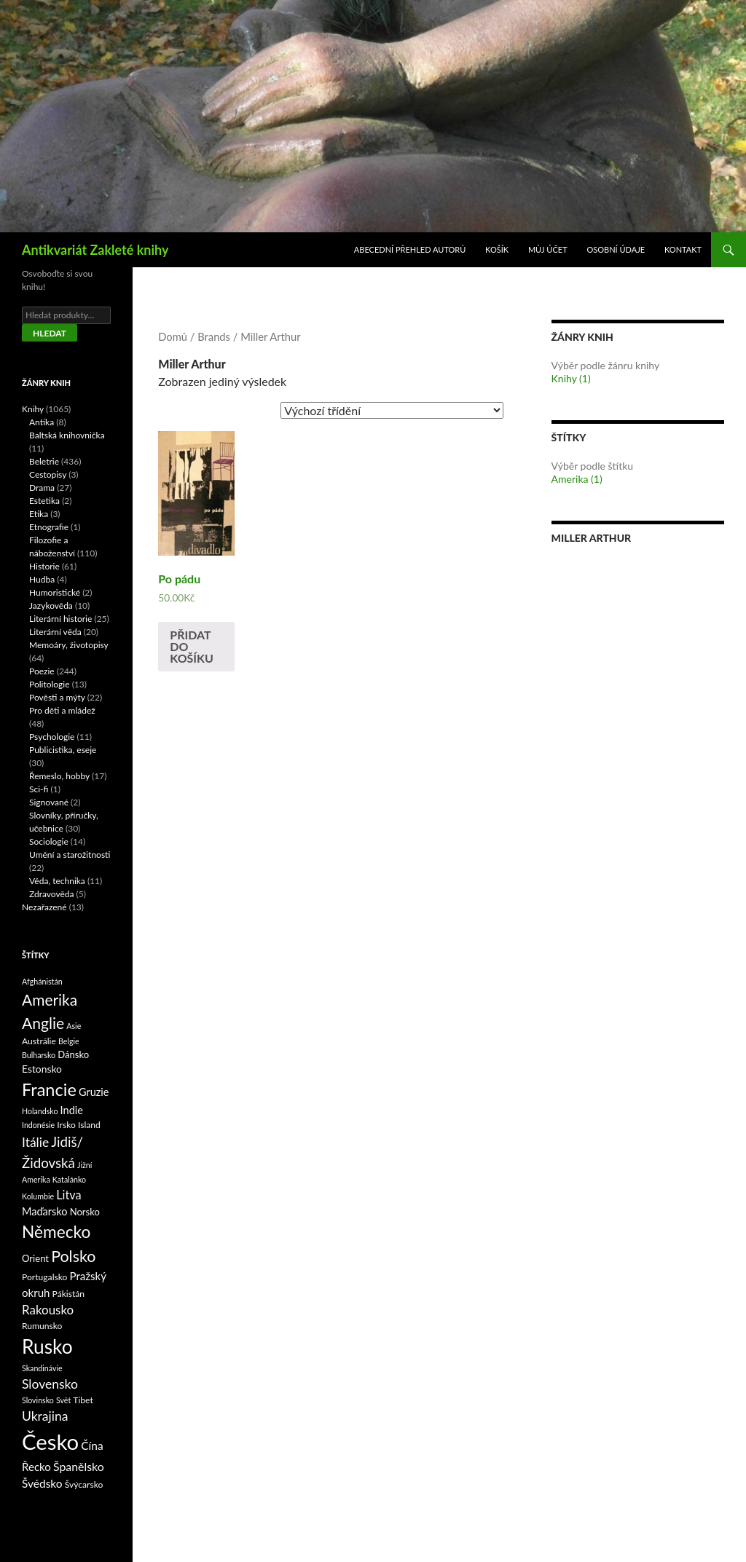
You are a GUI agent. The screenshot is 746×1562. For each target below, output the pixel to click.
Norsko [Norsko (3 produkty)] (85, 1212)
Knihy (33, 408)
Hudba (42, 579)
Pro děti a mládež (62, 710)
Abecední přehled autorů (410, 249)
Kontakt (683, 249)
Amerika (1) (576, 479)
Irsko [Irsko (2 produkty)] (66, 1124)
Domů (172, 336)
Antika (41, 422)
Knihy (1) (571, 378)
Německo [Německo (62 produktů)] (56, 1232)
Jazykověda (51, 605)
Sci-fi (38, 789)
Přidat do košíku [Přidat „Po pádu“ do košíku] (191, 646)
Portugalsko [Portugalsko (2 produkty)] (44, 1276)
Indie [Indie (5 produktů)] (71, 1110)
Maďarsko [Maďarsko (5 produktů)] (45, 1211)
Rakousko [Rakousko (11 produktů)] (48, 1309)
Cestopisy (47, 474)
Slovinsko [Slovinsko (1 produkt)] (38, 1400)
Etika (38, 513)
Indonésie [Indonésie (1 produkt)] (38, 1124)
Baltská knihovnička (67, 435)
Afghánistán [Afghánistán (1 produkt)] (42, 981)
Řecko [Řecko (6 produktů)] (36, 1466)
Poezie (42, 671)
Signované (48, 802)
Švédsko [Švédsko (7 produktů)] (42, 1483)
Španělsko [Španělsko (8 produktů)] (78, 1466)
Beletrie (44, 461)
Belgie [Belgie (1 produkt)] (68, 1041)
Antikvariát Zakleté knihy (95, 250)
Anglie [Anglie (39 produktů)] (43, 1023)
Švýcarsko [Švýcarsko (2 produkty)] (84, 1484)
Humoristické (54, 592)
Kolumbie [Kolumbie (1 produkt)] (38, 1196)
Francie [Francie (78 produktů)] (49, 1089)
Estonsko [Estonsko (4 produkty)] (42, 1068)
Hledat (49, 333)
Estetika (44, 500)
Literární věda (55, 631)
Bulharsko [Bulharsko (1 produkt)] (38, 1055)
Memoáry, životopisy (69, 644)
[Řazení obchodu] (391, 410)
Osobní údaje (616, 249)
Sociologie (48, 841)
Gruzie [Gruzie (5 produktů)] (94, 1092)
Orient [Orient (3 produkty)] (35, 1258)
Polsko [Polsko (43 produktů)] (73, 1256)
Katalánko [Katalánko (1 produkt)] (69, 1179)
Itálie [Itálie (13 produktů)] (35, 1142)
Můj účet (548, 249)
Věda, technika (57, 880)
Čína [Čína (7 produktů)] (92, 1445)
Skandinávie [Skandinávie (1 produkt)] (42, 1368)
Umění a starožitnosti (70, 854)
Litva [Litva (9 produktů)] (68, 1195)
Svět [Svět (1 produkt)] (63, 1400)
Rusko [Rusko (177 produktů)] (47, 1346)
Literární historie (60, 618)
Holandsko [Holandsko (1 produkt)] (40, 1111)
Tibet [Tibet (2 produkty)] (83, 1400)
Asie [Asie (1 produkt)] (73, 1025)
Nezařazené (44, 907)
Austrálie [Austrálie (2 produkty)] (39, 1041)
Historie (44, 566)
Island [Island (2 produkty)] (89, 1124)
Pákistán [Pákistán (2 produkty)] (68, 1293)
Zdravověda (51, 893)
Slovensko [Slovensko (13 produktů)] (50, 1384)
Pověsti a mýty (57, 697)
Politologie (49, 684)
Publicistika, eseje (62, 749)
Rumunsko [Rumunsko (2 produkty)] (42, 1325)
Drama (42, 487)
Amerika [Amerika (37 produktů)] (49, 999)
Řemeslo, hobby (59, 775)
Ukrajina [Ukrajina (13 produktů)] (45, 1416)
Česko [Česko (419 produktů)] (50, 1441)
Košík (497, 249)
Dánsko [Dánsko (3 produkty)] (73, 1054)
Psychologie (51, 736)
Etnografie (48, 526)
